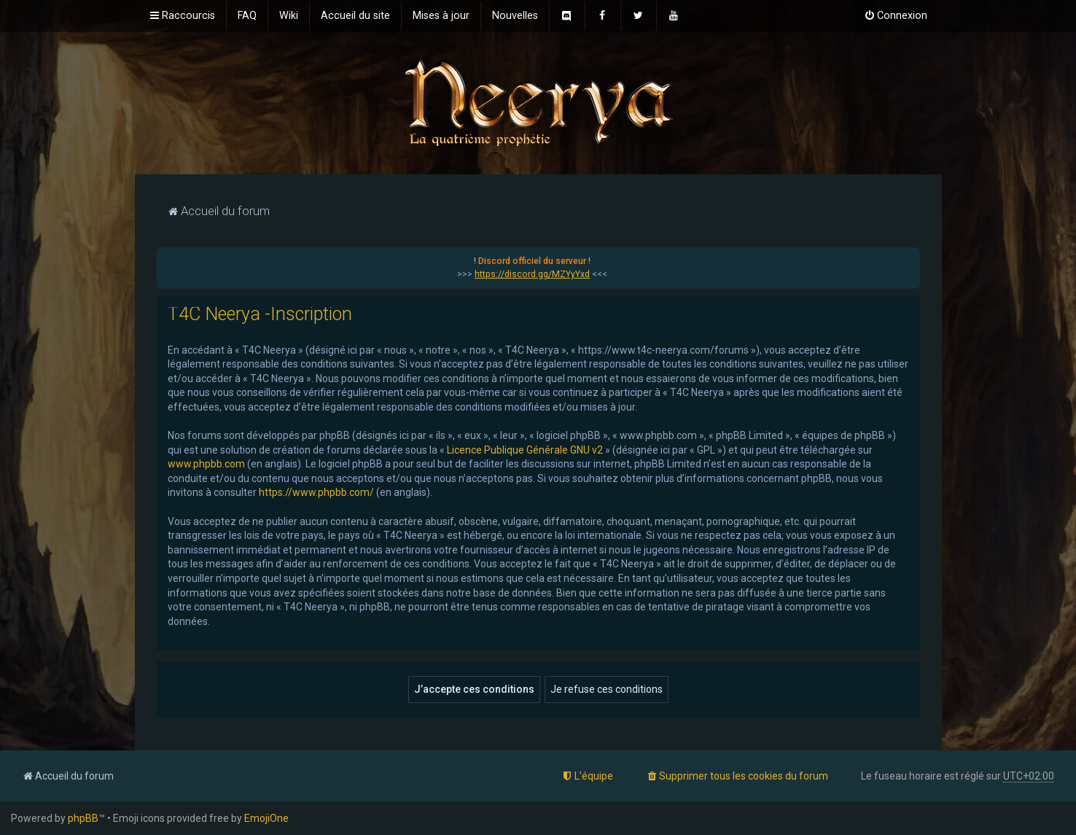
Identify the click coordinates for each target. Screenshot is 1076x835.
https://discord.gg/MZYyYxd (532, 274)
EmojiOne (266, 818)
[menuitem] (247, 16)
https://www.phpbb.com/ (316, 492)
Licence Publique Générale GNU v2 (525, 450)
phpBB (83, 818)
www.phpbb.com (206, 464)
